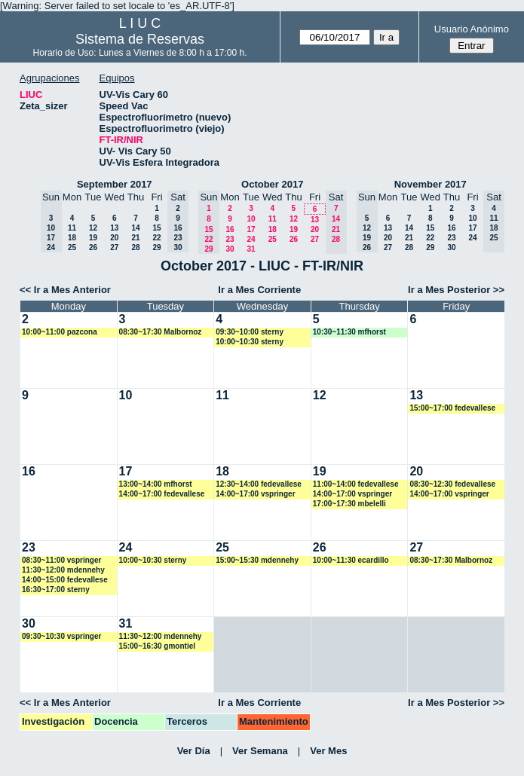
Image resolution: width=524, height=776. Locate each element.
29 (156, 247)
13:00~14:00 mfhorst (155, 484)
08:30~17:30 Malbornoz (160, 332)
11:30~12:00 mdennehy (63, 570)
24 (251, 239)
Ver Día (193, 750)
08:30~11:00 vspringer (61, 560)
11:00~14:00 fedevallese (356, 484)
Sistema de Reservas (139, 39)
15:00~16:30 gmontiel (157, 646)
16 (229, 229)
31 (251, 249)
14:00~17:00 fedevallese (162, 494)
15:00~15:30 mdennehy (257, 560)
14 (135, 228)
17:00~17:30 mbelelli (349, 504)
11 (72, 228)
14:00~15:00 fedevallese (65, 580)
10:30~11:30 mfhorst (349, 332)
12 (93, 228)
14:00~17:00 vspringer (255, 494)
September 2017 (114, 184)
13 (114, 228)
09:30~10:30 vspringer (61, 636)
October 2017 (272, 184)
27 (114, 247)
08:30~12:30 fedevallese (452, 484)
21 (135, 238)
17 (251, 229)
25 (72, 247)
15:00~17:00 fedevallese (452, 408)
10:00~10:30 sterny (249, 342)
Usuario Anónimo (471, 29)
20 (114, 238)
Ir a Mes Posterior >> (456, 289)
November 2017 (430, 184)
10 (251, 219)
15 (156, 228)
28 (135, 247)
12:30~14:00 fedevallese (259, 484)
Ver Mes (328, 750)
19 (93, 238)
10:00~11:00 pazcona (59, 332)
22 (156, 238)
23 (229, 239)
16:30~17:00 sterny (56, 589)
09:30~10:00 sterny (249, 332)
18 (72, 238)
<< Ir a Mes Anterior (65, 289)
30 (229, 249)
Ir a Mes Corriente (259, 289)
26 (93, 247)
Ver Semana (260, 750)
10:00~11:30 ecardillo (351, 560)
